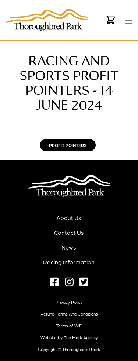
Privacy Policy (69, 302)
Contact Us (69, 232)
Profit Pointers (67, 145)
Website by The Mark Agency (69, 337)
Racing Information (69, 261)
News (68, 247)
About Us (68, 217)
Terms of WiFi (69, 325)
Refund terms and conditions (69, 313)
